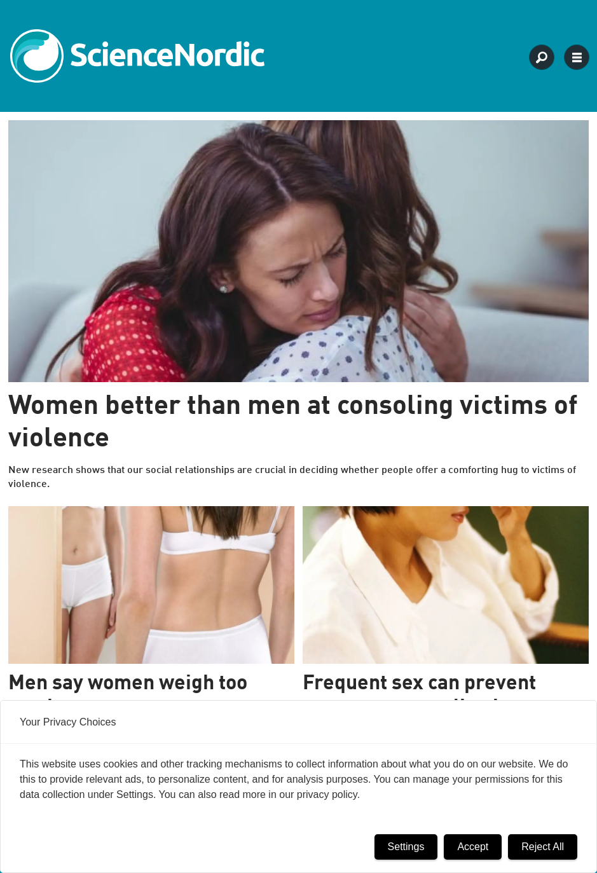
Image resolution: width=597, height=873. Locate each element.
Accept (472, 846)
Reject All (542, 846)
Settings (406, 846)
